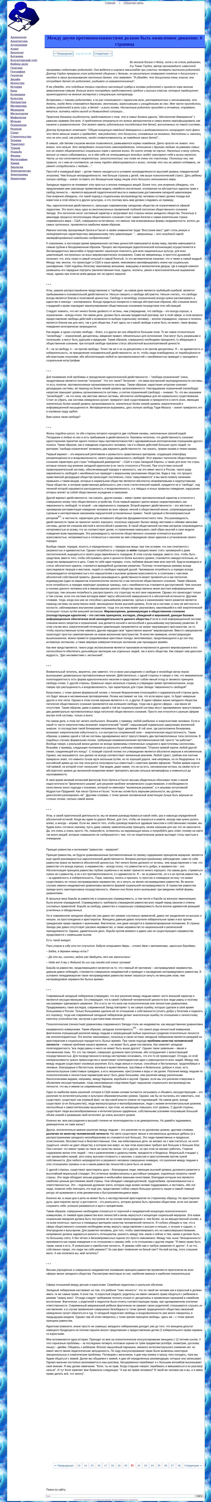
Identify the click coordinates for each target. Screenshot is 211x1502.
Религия (16, 129)
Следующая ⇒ (103, 53)
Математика (19, 105)
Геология (17, 75)
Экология (17, 167)
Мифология (18, 117)
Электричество (21, 170)
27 (172, 1465)
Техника (16, 140)
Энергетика (18, 178)
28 (179, 1465)
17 (105, 1465)
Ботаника (17, 56)
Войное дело (19, 64)
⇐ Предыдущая (63, 53)
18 (112, 1465)
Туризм (15, 148)
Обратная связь (134, 2)
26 (165, 1465)
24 (152, 1465)
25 (158, 1465)
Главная (110, 2)
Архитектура (19, 41)
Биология (17, 52)
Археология (18, 37)
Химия (15, 163)
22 (138, 1465)
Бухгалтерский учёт (24, 60)
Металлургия (19, 113)
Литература (18, 102)
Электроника (19, 174)
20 (125, 1465)
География (18, 71)
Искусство (18, 83)
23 (145, 1465)
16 (98, 1465)
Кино (14, 90)
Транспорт (18, 144)
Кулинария (18, 94)
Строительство (21, 136)
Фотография (19, 159)
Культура (17, 98)
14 (85, 1465)
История (16, 86)
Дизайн (15, 79)
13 (78, 1465)
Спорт (15, 132)
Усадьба (16, 151)
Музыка (16, 121)
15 (92, 1465)
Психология (19, 125)
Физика (15, 155)
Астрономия (19, 44)
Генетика (16, 67)
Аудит (15, 48)
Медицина (17, 109)
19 (119, 1465)
